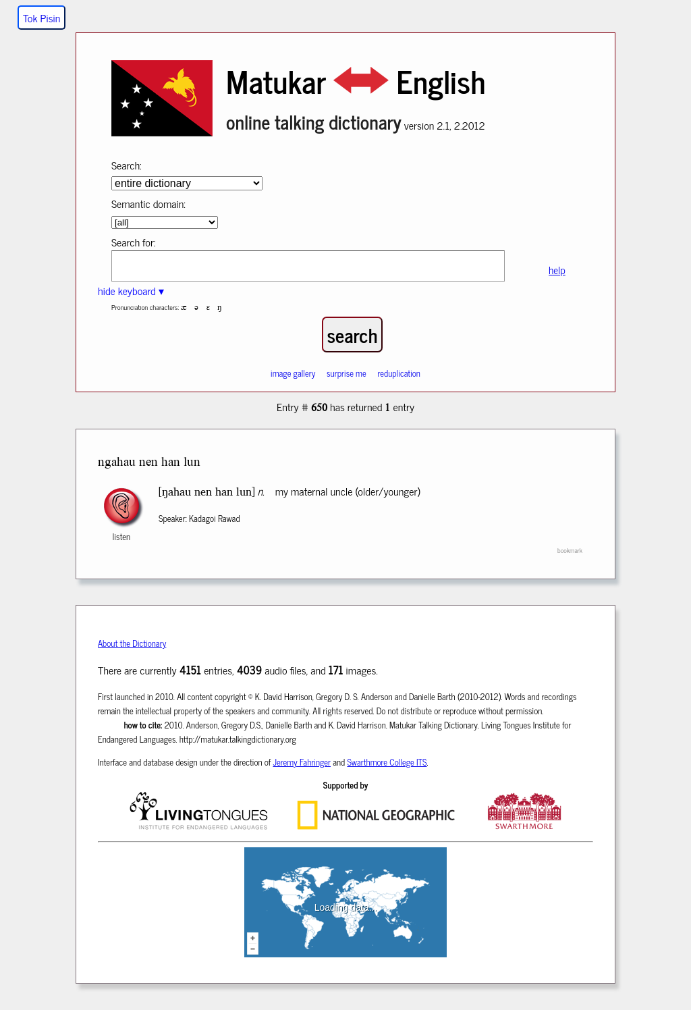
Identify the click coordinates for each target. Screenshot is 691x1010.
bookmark (569, 550)
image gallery (293, 373)
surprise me (346, 373)
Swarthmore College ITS (386, 762)
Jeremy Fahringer (302, 762)
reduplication (399, 373)
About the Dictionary (132, 643)
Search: (126, 165)
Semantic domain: (148, 203)
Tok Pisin (41, 17)
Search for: (133, 241)
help (557, 269)
